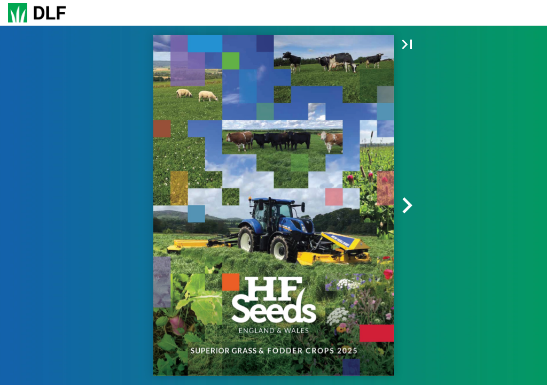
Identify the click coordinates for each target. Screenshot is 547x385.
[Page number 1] (273, 13)
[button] (200, 13)
